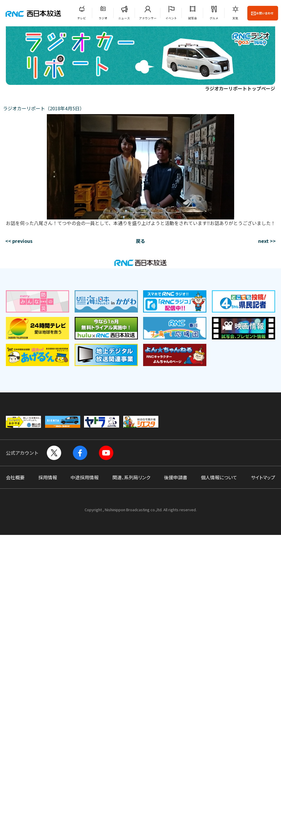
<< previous (18, 240)
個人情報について (219, 477)
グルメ (214, 18)
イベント (171, 18)
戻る (140, 240)
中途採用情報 (85, 477)
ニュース (124, 18)
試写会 (192, 18)
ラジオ (103, 18)
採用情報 (47, 477)
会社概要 (15, 477)
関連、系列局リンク (131, 477)
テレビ (81, 18)
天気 (235, 18)
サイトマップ (263, 477)
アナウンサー (148, 18)
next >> (267, 240)
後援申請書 (175, 477)
